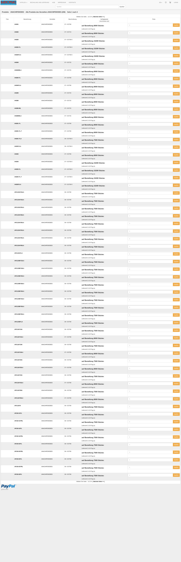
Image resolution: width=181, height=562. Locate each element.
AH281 (16, 24)
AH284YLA (17, 85)
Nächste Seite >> (98, 16)
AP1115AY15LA (19, 192)
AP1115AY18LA (19, 199)
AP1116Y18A (18, 344)
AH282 (16, 32)
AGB (53, 2)
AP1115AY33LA (19, 230)
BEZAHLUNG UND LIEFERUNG (39, 2)
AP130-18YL (18, 428)
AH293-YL (17, 169)
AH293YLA (17, 184)
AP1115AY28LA (19, 215)
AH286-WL (17, 108)
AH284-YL (17, 77)
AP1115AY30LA (19, 222)
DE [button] (160, 2)
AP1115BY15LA (19, 260)
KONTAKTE (72, 2)
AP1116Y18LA (18, 352)
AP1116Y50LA (18, 398)
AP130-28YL (18, 474)
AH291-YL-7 (18, 131)
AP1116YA (17, 405)
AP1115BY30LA (19, 291)
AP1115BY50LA (19, 314)
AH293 (16, 161)
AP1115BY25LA (19, 276)
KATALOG (23, 2)
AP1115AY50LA (19, 245)
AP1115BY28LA (19, 283)
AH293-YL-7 (18, 177)
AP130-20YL (18, 443)
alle (104, 21)
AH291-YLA (18, 138)
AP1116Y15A (18, 329)
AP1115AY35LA (19, 238)
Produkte (5, 12)
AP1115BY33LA (19, 299)
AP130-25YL (18, 459)
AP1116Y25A (18, 360)
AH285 (16, 93)
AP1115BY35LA (19, 306)
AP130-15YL (18, 413)
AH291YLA (17, 146)
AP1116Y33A (18, 375)
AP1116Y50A (18, 390)
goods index (4, 489)
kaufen (176, 25)
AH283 (16, 39)
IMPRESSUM (62, 2)
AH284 (16, 62)
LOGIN (176, 2)
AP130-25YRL (18, 466)
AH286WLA (17, 116)
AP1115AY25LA (19, 207)
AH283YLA (17, 55)
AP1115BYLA (18, 321)
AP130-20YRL (18, 451)
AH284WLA (17, 70)
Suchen (122, 7)
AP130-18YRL (18, 436)
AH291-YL (17, 123)
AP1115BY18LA (19, 268)
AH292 (16, 154)
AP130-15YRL (18, 421)
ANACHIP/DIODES (17, 12)
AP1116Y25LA (18, 367)
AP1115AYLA (18, 253)
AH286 (16, 100)
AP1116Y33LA (18, 382)
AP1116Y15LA (18, 337)
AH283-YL (17, 47)
